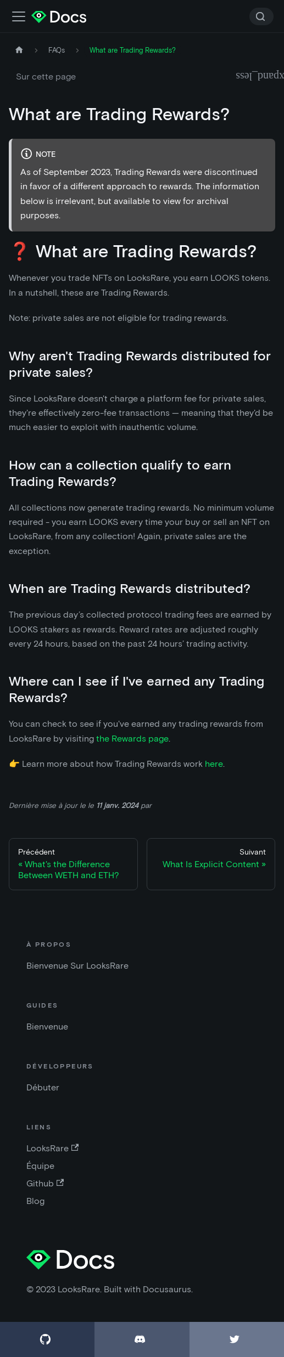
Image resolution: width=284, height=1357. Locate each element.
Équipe (40, 1166)
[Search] (261, 16)
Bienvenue (47, 1026)
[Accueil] (19, 50)
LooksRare (52, 1148)
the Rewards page (132, 738)
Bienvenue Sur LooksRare (77, 965)
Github (45, 1183)
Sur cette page (46, 76)
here (214, 764)
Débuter (42, 1087)
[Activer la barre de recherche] (18, 16)
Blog (35, 1201)
